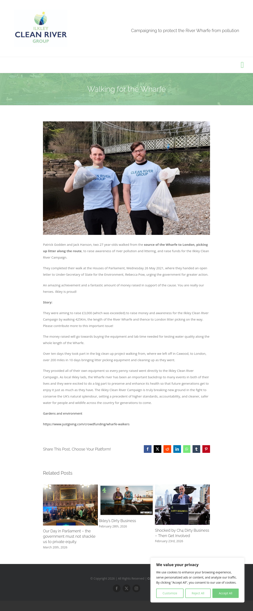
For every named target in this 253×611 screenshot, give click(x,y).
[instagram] (136, 588)
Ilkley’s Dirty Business (117, 520)
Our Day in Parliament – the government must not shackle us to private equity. (69, 536)
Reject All (198, 593)
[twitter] (126, 588)
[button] (46, 517)
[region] (197, 580)
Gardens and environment (62, 413)
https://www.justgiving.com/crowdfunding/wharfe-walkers (86, 424)
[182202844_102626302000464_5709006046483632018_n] (126, 178)
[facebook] (117, 588)
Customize (170, 593)
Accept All (225, 593)
